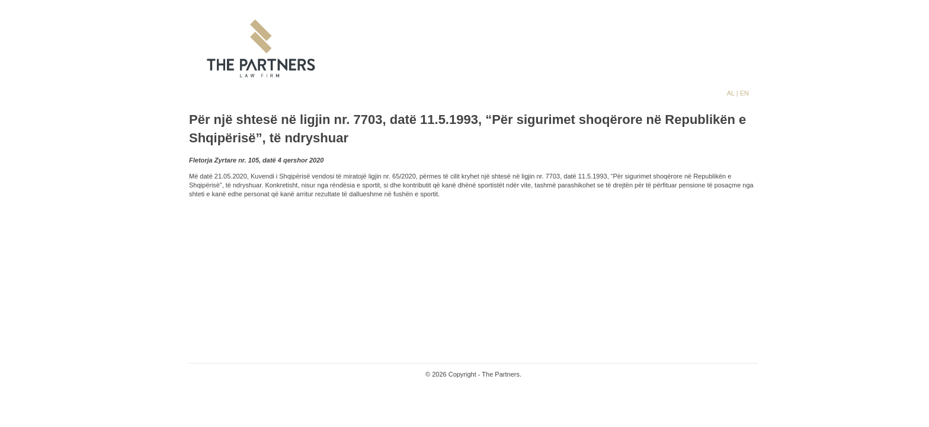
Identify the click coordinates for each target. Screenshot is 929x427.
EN (744, 93)
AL (731, 93)
